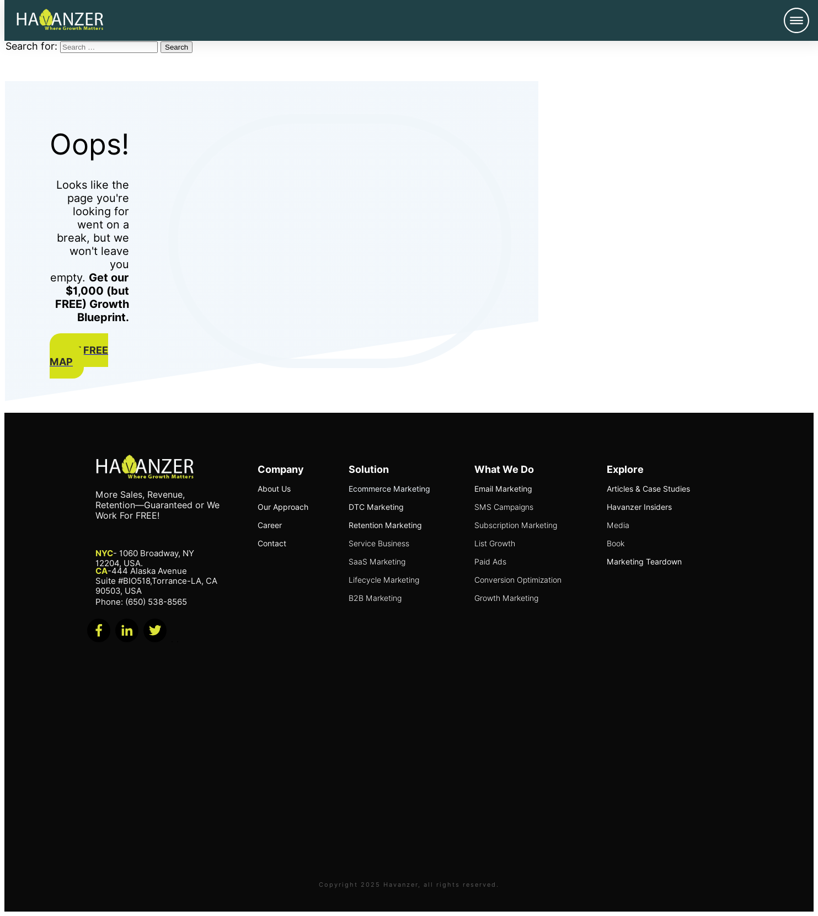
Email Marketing (503, 488)
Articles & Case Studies (648, 488)
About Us (274, 488)
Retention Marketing (385, 525)
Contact (272, 543)
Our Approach (283, 507)
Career (270, 525)
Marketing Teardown (644, 561)
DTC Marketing (376, 507)
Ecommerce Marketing (389, 488)
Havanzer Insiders (639, 507)
